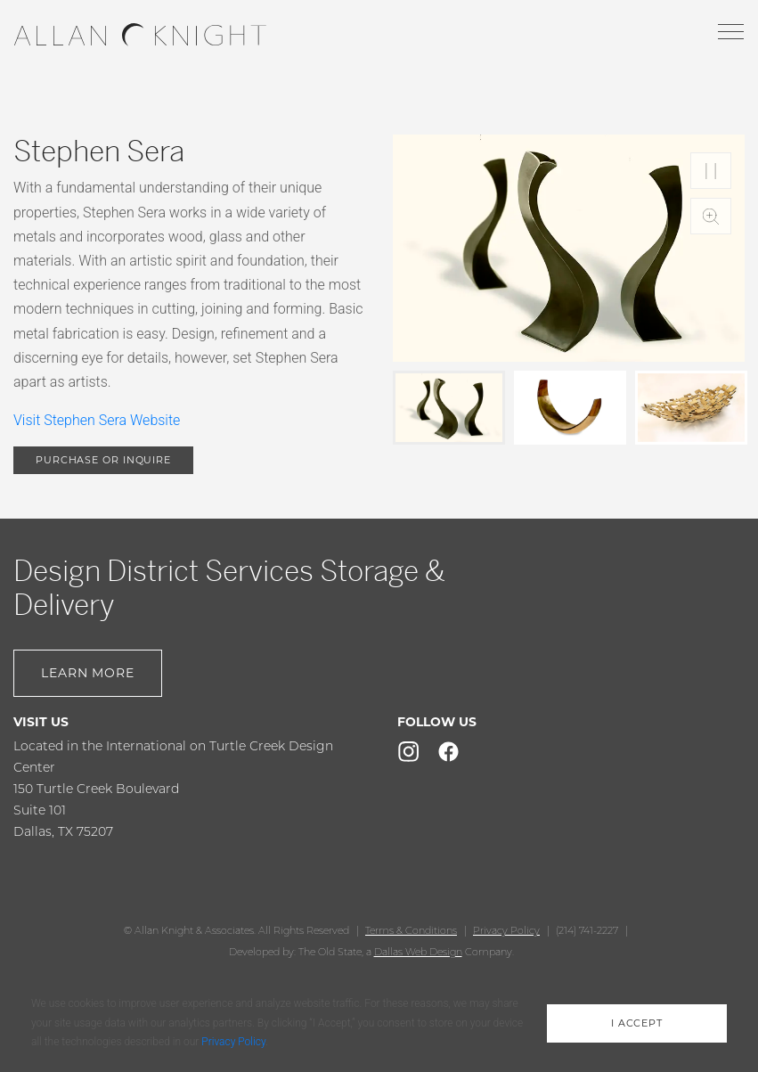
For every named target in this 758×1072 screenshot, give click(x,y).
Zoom (710, 216)
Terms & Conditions (411, 930)
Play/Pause (710, 170)
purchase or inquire (103, 460)
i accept (637, 1023)
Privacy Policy (506, 930)
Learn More (87, 673)
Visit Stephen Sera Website (96, 420)
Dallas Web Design (418, 951)
